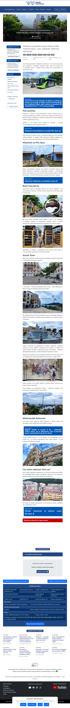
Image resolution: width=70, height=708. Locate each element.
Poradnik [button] (31, 9)
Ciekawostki (12, 99)
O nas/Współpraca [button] (9, 9)
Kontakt (49, 9)
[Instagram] (36, 692)
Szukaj (63, 9)
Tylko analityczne (32, 704)
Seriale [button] (18, 9)
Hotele (37, 9)
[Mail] (37, 670)
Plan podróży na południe (11, 78)
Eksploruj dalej (43, 576)
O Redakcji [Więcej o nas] (6, 691)
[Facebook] (33, 692)
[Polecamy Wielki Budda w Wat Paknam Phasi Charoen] (10, 655)
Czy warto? (10, 92)
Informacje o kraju (13, 56)
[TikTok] (40, 692)
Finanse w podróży (13, 70)
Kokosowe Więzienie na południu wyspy (40, 182)
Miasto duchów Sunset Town (13, 86)
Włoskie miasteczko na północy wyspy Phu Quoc (43, 516)
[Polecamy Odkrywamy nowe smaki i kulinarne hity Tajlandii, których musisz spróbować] (26, 644)
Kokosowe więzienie (12, 81)
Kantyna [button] (24, 9)
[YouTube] (30, 692)
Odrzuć (40, 704)
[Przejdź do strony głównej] (35, 3)
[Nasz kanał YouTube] (59, 692)
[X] (35, 670)
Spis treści (14, 74)
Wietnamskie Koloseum (13, 90)
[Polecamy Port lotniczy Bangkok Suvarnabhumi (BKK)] (59, 655)
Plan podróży (30, 111)
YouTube (54, 676)
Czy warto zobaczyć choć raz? (39, 473)
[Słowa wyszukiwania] (56, 9)
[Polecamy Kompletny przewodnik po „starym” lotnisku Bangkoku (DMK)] (26, 656)
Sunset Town (30, 257)
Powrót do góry (14, 106)
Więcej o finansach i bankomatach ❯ (35, 628)
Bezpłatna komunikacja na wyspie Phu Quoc (42, 131)
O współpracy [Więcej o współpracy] (6, 693)
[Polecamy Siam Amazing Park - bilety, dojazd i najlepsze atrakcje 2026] (59, 644)
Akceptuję (23, 704)
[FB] (33, 670)
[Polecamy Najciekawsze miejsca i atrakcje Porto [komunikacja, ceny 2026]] (10, 644)
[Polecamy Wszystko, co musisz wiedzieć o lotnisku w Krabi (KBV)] (43, 655)
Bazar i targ (10, 83)
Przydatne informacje (13, 96)
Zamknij (46, 704)
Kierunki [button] (42, 9)
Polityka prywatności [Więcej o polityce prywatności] (8, 695)
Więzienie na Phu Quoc (36, 143)
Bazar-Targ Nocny (32, 187)
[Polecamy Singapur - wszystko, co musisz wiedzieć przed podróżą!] (43, 643)
